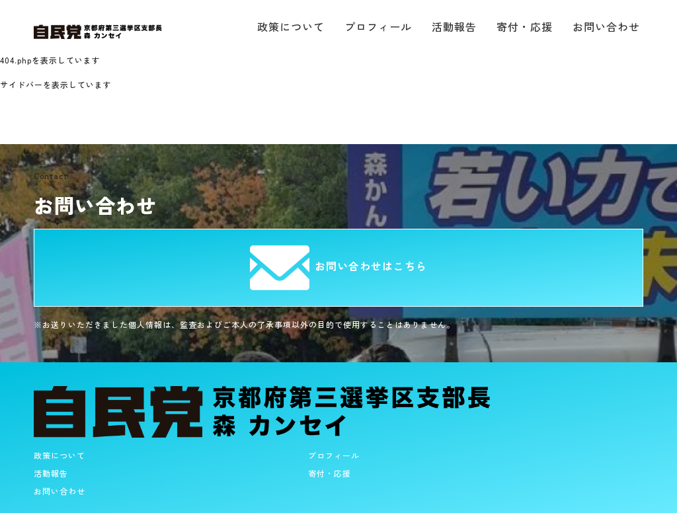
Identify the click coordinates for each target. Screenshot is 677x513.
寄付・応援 (525, 26)
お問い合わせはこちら (338, 266)
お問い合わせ (606, 26)
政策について (291, 26)
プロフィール (378, 26)
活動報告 (454, 26)
